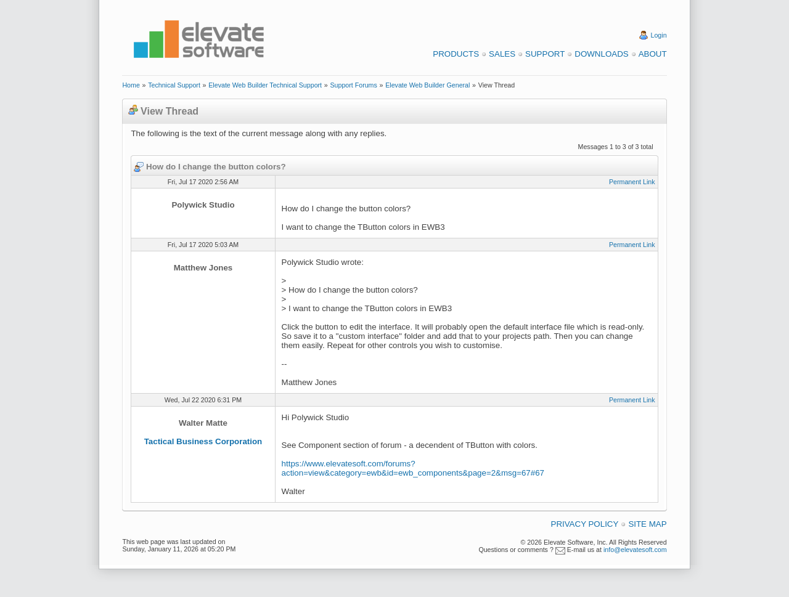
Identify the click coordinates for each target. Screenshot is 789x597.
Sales (502, 54)
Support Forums (353, 85)
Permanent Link (632, 181)
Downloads (601, 54)
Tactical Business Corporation (203, 441)
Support (545, 54)
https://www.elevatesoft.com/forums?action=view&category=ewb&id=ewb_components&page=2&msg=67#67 (413, 468)
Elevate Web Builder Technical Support (265, 85)
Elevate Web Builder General (427, 85)
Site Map (647, 524)
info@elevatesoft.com (635, 549)
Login (659, 35)
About (653, 54)
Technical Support (174, 85)
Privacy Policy (585, 524)
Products (456, 54)
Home (130, 85)
